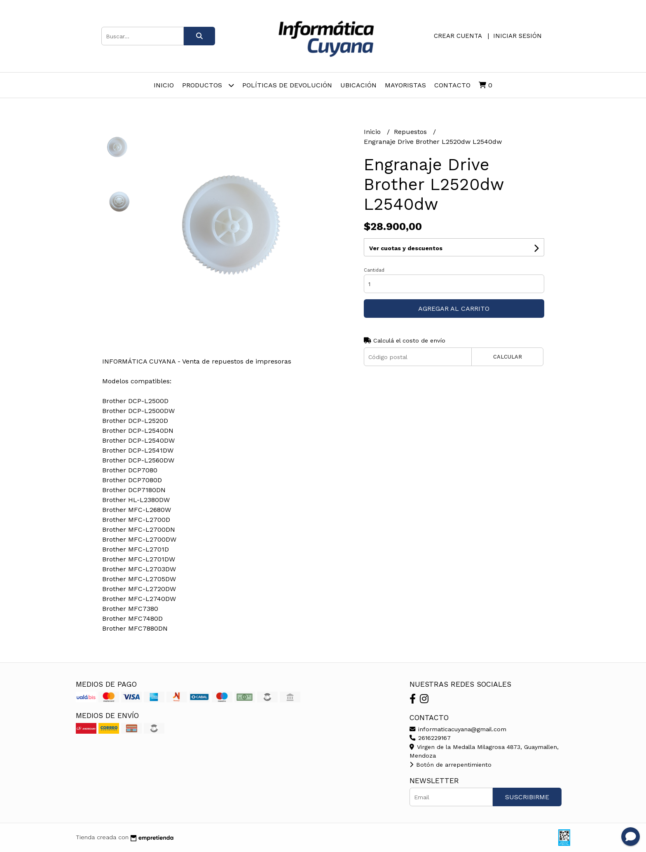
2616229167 (430, 738)
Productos (208, 85)
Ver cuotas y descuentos (405, 248)
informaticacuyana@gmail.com (458, 729)
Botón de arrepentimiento (451, 764)
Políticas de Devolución (287, 85)
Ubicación (358, 85)
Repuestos (411, 132)
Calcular (507, 357)
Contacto (452, 85)
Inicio (164, 85)
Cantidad (374, 270)
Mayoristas (405, 85)
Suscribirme (527, 797)
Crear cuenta (458, 36)
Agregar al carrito (453, 308)
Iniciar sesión (517, 36)
